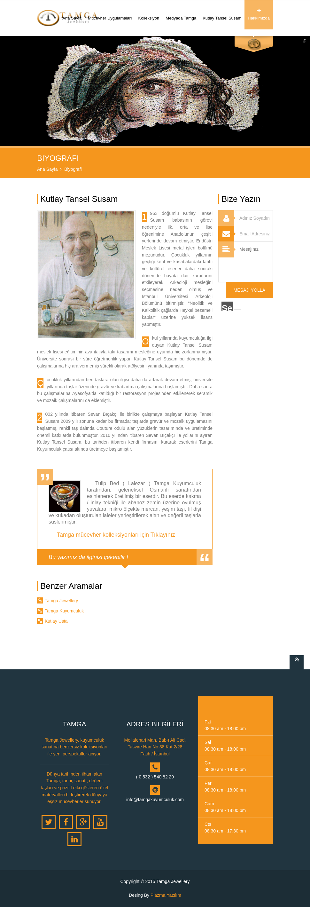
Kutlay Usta (56, 621)
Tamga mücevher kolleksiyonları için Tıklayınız (116, 535)
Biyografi (72, 169)
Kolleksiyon (148, 14)
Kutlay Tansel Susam (222, 14)
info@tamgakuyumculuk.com (155, 799)
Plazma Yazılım (166, 895)
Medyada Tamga (181, 14)
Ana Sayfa (71, 14)
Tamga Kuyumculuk (64, 610)
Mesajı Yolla (249, 290)
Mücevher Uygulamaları (110, 14)
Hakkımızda (259, 14)
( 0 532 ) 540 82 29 (155, 776)
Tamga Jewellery (61, 600)
